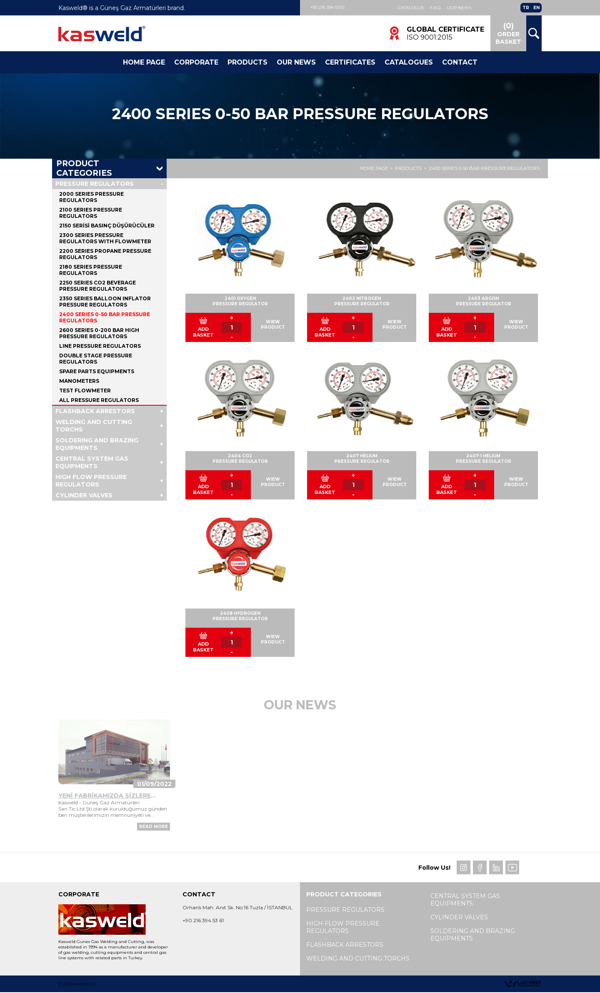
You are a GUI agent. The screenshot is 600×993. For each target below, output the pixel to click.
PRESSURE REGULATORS (94, 184)
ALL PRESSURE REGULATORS (99, 400)
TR (525, 7)
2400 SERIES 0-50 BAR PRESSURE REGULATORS (484, 169)
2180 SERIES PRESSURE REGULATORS (90, 270)
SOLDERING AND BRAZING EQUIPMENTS (96, 444)
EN (536, 7)
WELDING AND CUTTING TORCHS (93, 426)
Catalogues (409, 62)
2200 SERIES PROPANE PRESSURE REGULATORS (105, 254)
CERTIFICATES (350, 62)
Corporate (196, 62)
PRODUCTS (408, 169)
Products (248, 62)
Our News (459, 7)
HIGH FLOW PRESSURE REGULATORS (91, 481)
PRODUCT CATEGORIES (84, 169)
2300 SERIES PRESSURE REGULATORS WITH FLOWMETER (105, 238)
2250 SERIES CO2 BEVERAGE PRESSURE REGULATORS (97, 286)
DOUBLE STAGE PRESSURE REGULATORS (95, 359)
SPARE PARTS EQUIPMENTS (96, 372)
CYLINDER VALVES (83, 495)
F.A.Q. (435, 7)
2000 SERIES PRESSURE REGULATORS (91, 197)
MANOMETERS (79, 381)
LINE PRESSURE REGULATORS (100, 346)
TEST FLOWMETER (85, 391)
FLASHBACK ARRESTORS (95, 411)
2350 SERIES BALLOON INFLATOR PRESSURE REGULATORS (105, 302)
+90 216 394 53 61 (327, 7)
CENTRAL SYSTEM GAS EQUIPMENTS (91, 462)
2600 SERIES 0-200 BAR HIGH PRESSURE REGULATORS (99, 333)
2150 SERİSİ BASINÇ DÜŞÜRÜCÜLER (107, 226)
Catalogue (411, 7)
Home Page (144, 62)
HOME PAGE (374, 169)
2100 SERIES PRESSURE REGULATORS (90, 213)
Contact (460, 62)
